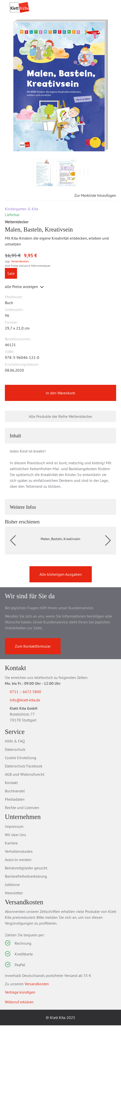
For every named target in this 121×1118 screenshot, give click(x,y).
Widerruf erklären (19, 1094)
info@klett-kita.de (31, 791)
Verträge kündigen (20, 1084)
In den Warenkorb (60, 424)
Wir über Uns (15, 927)
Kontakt (11, 875)
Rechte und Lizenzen (22, 900)
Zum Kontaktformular (33, 737)
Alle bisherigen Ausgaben (60, 666)
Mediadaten (15, 891)
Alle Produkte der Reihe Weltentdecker (60, 447)
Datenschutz (15, 842)
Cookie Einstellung (20, 850)
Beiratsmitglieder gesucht (26, 960)
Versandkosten (20, 292)
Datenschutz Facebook (23, 858)
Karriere (11, 935)
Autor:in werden (18, 952)
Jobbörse (12, 976)
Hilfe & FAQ (15, 833)
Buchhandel (15, 883)
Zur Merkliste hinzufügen (91, 226)
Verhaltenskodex (19, 943)
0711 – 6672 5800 (31, 783)
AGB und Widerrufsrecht (24, 866)
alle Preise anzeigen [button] (25, 317)
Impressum (14, 918)
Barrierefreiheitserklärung (26, 968)
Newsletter (14, 985)
